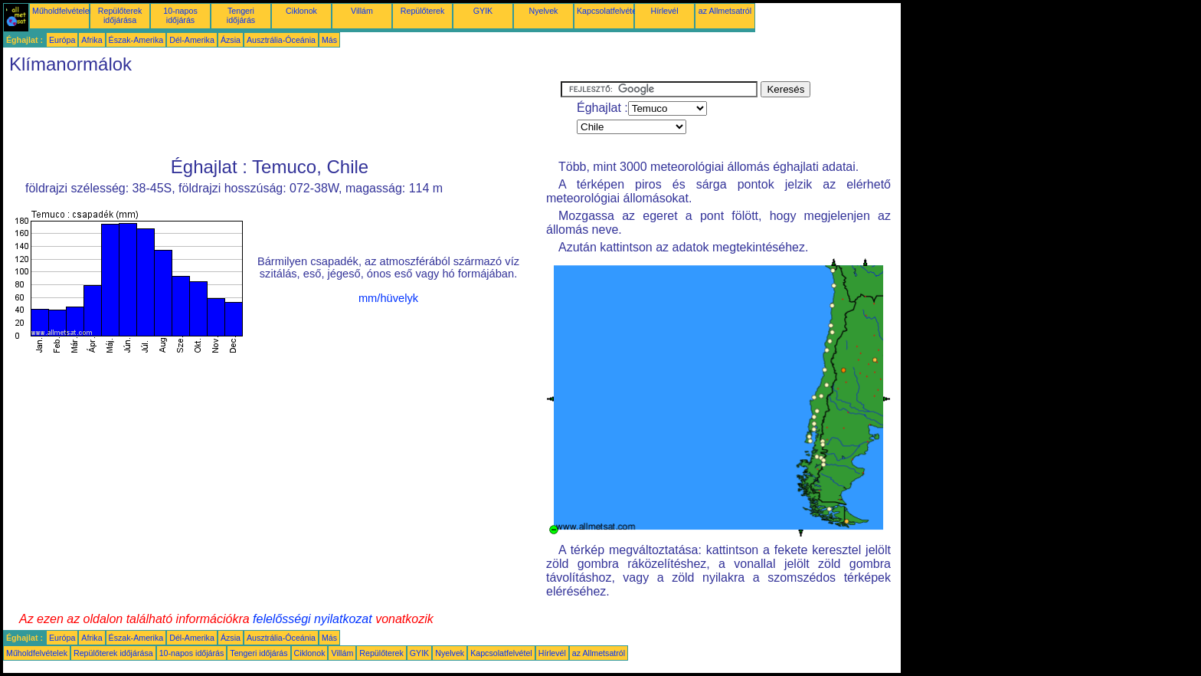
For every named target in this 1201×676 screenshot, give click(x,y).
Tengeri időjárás (241, 15)
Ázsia (231, 39)
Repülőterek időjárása (120, 15)
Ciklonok (301, 10)
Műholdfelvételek (62, 10)
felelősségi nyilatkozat (312, 618)
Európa (62, 39)
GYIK (483, 10)
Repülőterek (422, 10)
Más (329, 39)
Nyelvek (543, 10)
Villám (362, 10)
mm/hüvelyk (388, 298)
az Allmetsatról (725, 10)
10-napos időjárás (180, 15)
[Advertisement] (282, 115)
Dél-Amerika (191, 39)
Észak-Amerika (136, 39)
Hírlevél (664, 10)
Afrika (91, 39)
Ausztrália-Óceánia (281, 39)
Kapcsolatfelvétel (608, 10)
